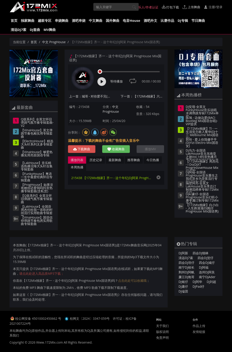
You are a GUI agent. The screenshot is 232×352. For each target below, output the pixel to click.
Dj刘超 (211, 282)
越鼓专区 (44, 20)
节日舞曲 (198, 20)
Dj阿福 (203, 267)
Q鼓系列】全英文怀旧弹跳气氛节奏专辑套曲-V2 (37, 123)
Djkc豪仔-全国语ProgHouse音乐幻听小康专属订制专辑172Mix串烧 (202, 197)
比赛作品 (167, 20)
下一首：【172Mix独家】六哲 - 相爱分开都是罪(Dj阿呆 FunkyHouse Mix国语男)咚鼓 (142, 96)
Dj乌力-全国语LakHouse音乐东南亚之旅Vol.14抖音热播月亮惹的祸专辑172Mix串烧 (202, 154)
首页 (14, 20)
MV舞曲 (50, 29)
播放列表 (77, 160)
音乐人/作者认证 (144, 7)
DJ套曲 (35, 29)
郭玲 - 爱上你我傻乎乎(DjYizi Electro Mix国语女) (202, 143)
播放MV (150, 149)
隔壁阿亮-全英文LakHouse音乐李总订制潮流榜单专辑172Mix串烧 (202, 187)
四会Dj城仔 (207, 262)
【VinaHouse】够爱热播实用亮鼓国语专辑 (37, 153)
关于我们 (162, 326)
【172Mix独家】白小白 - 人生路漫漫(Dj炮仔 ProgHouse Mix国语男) (202, 208)
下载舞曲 (81, 149)
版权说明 (162, 332)
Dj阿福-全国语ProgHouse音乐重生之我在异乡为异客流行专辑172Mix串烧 (202, 176)
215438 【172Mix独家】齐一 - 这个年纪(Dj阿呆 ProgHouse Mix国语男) (111, 178)
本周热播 (77, 167)
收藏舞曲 (116, 149)
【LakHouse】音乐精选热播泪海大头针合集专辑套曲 (37, 166)
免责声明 (162, 337)
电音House (131, 20)
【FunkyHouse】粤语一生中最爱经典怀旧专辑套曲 (37, 177)
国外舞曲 (112, 20)
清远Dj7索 (18, 29)
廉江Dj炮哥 (186, 277)
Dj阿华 (197, 282)
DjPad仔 (198, 286)
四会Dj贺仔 (205, 258)
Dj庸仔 (183, 286)
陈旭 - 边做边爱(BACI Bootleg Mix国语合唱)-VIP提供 (202, 121)
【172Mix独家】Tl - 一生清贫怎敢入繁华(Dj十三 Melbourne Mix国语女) (202, 132)
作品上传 (199, 326)
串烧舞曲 (61, 20)
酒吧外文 (150, 20)
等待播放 (116, 81)
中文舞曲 (95, 20)
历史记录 (95, 160)
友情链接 (199, 332)
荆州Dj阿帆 (186, 272)
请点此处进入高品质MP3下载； (41, 273)
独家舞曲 (27, 20)
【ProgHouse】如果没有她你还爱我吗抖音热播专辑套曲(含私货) (37, 188)
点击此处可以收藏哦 (132, 280)
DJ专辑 (183, 20)
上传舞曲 (191, 7)
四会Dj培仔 (186, 262)
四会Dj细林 (200, 253)
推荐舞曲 (133, 160)
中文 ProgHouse (54, 42)
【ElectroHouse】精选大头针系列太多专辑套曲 (37, 145)
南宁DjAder (207, 277)
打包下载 (170, 7)
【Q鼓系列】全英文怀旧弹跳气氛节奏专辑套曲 (37, 199)
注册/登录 (213, 7)
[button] (178, 69)
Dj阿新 (183, 253)
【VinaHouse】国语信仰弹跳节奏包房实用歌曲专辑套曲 (37, 221)
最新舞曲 (115, 160)
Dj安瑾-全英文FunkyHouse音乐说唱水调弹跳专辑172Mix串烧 (202, 110)
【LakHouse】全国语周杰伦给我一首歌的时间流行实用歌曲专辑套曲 (37, 210)
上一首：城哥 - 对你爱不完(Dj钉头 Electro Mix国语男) (91, 96)
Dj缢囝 (183, 291)
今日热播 (152, 160)
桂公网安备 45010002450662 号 (38, 318)
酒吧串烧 (78, 20)
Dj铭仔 (183, 282)
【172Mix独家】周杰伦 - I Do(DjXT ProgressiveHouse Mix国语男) (202, 165)
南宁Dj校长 (186, 267)
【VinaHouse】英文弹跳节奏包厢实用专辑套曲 (37, 134)
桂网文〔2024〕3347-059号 (90, 318)
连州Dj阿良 (207, 272)
